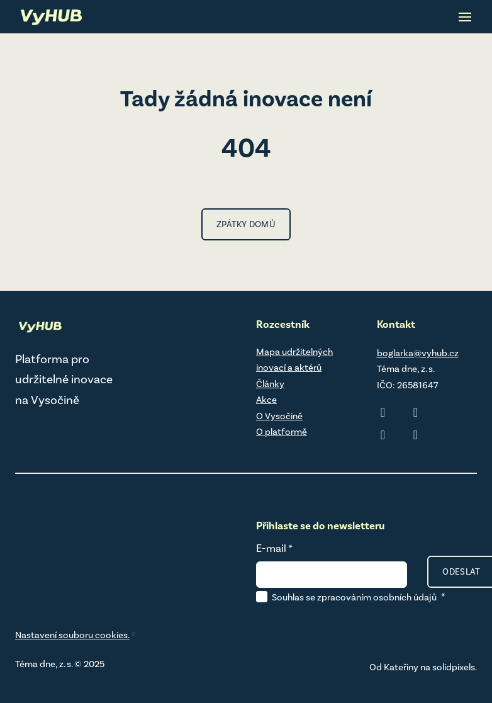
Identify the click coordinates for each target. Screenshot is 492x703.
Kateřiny (401, 667)
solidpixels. (454, 667)
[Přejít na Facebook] (383, 435)
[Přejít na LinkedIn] (383, 412)
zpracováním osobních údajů (377, 597)
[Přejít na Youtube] (416, 435)
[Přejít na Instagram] (416, 412)
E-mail (274, 548)
